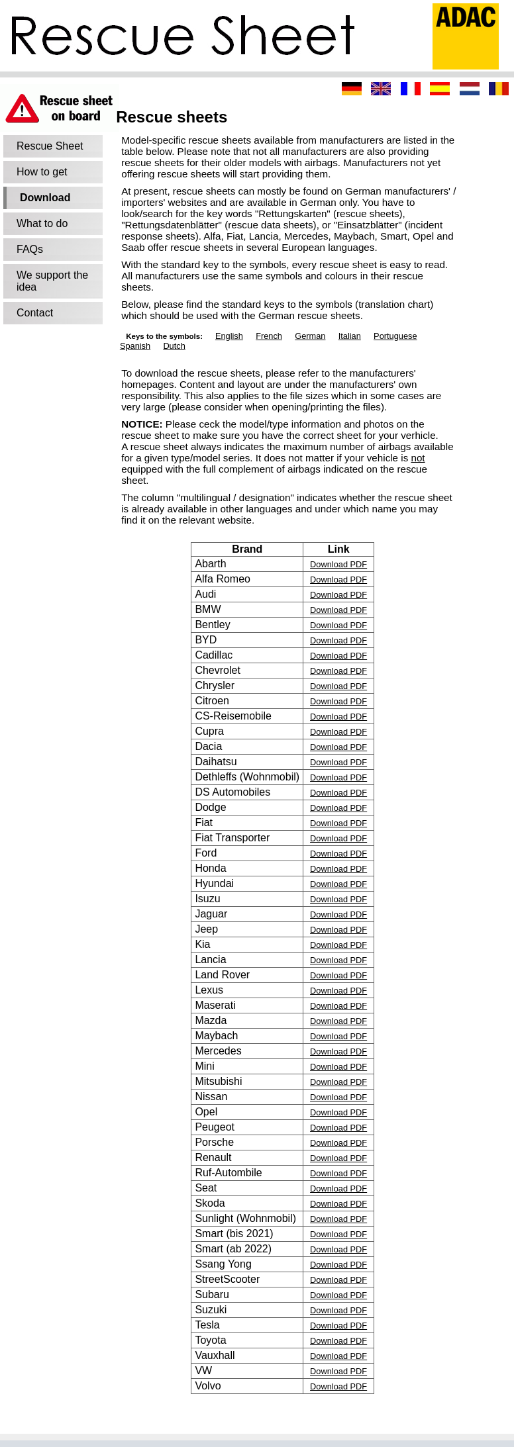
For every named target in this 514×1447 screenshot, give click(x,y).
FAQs (30, 249)
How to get (42, 171)
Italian (349, 336)
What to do (42, 223)
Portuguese (395, 336)
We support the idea (52, 281)
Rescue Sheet (50, 146)
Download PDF (338, 564)
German (310, 336)
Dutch (174, 346)
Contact (35, 312)
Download (45, 197)
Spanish (135, 346)
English (229, 336)
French (269, 336)
